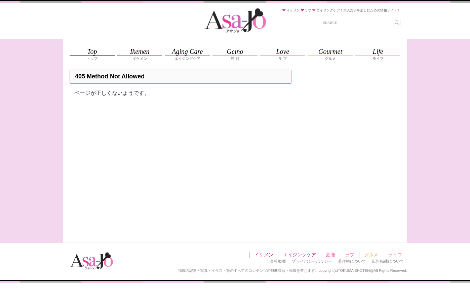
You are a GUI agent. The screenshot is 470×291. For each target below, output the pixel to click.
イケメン (263, 254)
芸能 (330, 254)
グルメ (371, 254)
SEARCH (330, 23)
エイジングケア (299, 254)
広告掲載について (388, 261)
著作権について (352, 261)
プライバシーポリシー (312, 261)
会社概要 (278, 261)
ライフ (395, 254)
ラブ (349, 254)
